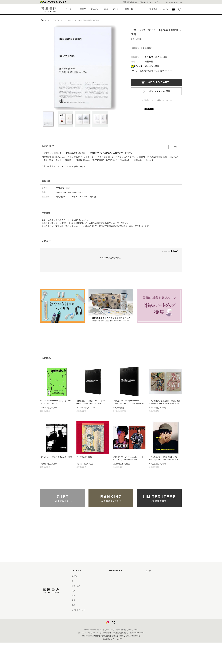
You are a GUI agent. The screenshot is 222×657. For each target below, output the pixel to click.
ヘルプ (111, 581)
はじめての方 (113, 576)
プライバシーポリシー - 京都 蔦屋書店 (123, 620)
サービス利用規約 (115, 591)
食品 (73, 605)
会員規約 (111, 600)
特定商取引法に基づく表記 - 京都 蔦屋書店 (124, 610)
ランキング (95, 9)
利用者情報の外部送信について (120, 624)
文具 (73, 591)
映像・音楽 (76, 586)
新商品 (83, 9)
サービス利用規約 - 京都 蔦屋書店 (121, 595)
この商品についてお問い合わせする (156, 100)
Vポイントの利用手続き (141, 71)
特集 (106, 9)
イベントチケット (78, 610)
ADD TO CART (157, 82)
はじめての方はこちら (174, 2)
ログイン (164, 9)
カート (173, 11)
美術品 (74, 576)
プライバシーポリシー (116, 615)
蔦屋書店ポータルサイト (154, 576)
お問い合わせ (113, 586)
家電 (73, 600)
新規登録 (153, 9)
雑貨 (73, 595)
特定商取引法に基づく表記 (118, 605)
